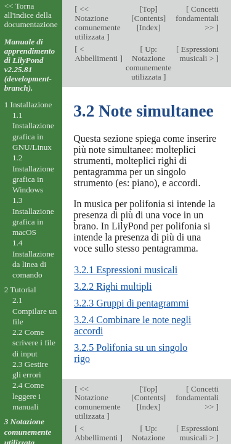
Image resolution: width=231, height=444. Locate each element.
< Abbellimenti (97, 53)
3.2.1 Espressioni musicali (125, 270)
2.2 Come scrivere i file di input (33, 342)
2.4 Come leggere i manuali (28, 395)
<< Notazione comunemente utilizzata (97, 22)
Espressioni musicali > (199, 53)
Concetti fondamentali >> (197, 18)
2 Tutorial (20, 289)
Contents (148, 18)
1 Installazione (28, 104)
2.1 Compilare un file (34, 310)
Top (148, 9)
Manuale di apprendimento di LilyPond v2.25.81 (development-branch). (29, 64)
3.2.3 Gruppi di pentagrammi (131, 303)
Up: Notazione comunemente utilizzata (148, 62)
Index (148, 27)
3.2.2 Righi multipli (113, 286)
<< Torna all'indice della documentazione (31, 15)
